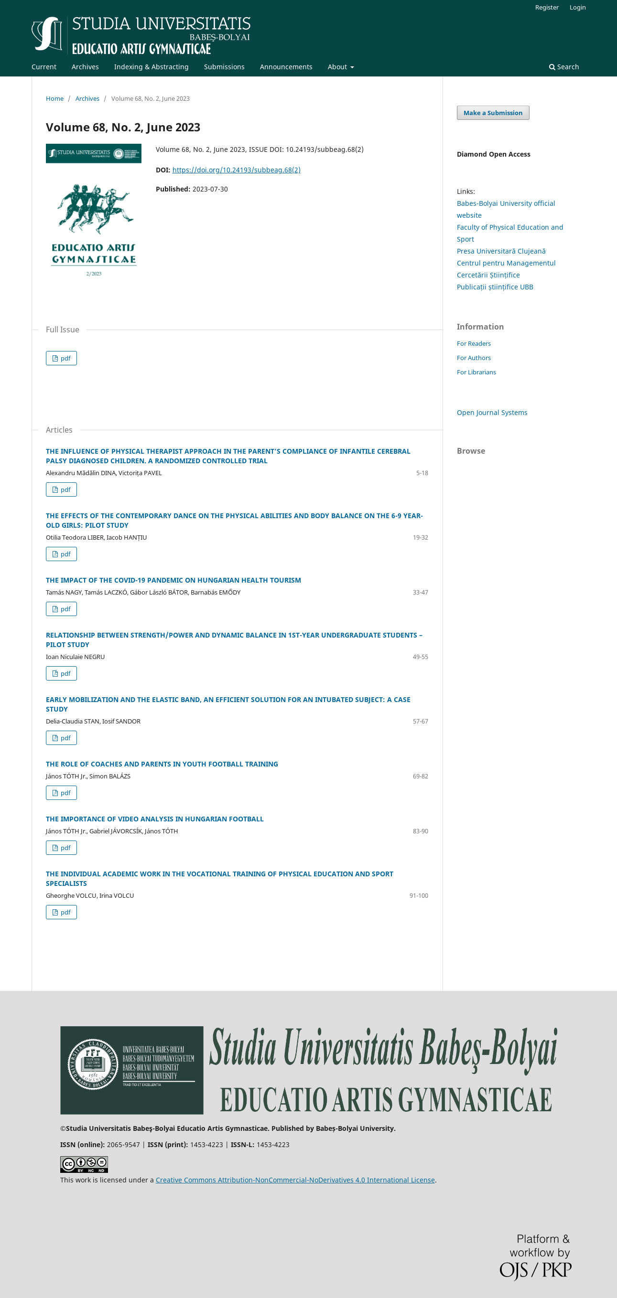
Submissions (224, 66)
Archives (85, 66)
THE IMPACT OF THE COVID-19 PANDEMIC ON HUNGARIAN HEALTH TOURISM (173, 580)
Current (44, 66)
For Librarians (476, 372)
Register (547, 7)
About (338, 66)
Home (55, 98)
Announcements (286, 66)
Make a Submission (493, 112)
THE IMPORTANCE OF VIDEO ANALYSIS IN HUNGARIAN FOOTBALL (155, 818)
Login (578, 7)
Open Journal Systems (492, 412)
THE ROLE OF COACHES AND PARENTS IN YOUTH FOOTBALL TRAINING (162, 763)
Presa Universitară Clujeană (501, 250)
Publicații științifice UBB (495, 286)
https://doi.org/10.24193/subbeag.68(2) (237, 169)
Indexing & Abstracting (151, 66)
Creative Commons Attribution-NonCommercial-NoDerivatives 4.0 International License (295, 1179)
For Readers (474, 343)
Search (564, 66)
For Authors (474, 357)
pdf (64, 358)
